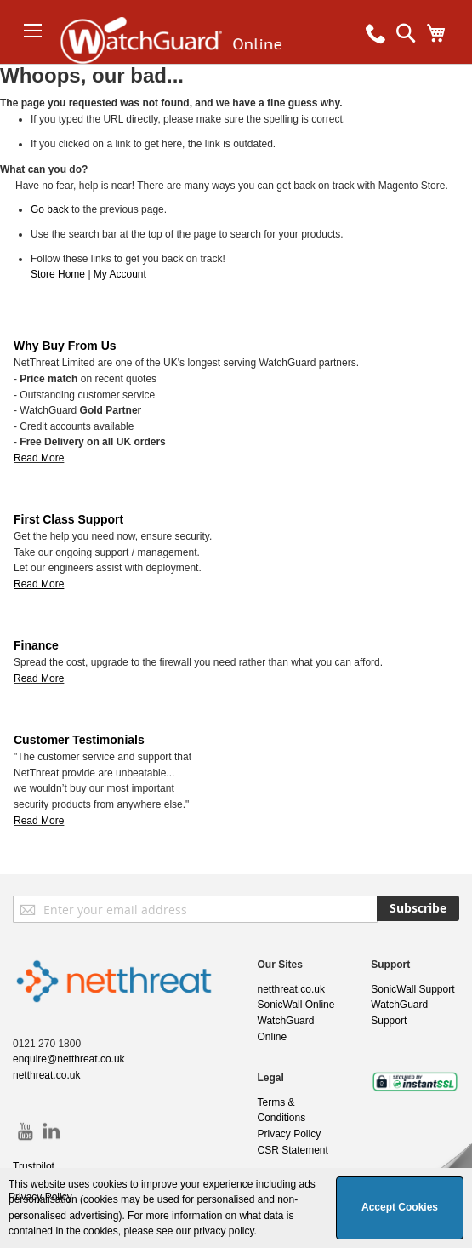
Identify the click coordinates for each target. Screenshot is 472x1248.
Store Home (58, 274)
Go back (50, 209)
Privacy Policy (289, 1134)
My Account (120, 274)
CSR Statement (293, 1150)
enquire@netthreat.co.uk (69, 1059)
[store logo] (185, 64)
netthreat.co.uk (46, 1075)
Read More (39, 458)
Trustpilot (33, 1166)
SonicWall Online (296, 1004)
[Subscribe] (418, 908)
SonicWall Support (412, 989)
